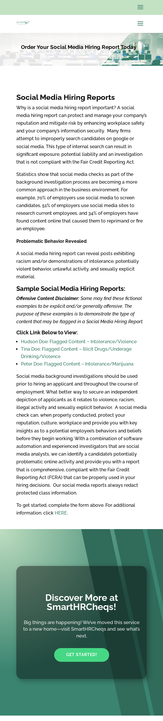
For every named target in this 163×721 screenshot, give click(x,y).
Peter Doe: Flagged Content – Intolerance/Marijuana (77, 364)
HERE (61, 513)
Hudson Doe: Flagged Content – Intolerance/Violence (79, 341)
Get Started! (81, 654)
